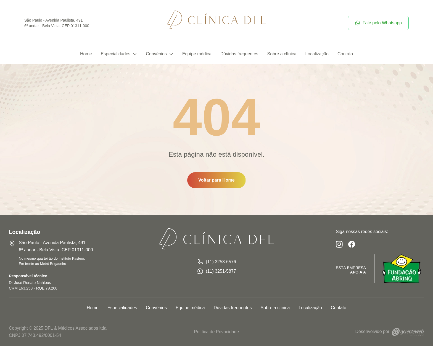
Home (86, 54)
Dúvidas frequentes (239, 54)
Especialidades (119, 54)
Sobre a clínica (282, 54)
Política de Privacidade (216, 332)
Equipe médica (197, 54)
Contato (345, 54)
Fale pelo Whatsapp (378, 23)
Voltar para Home (216, 180)
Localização (317, 54)
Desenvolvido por (389, 332)
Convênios (159, 54)
